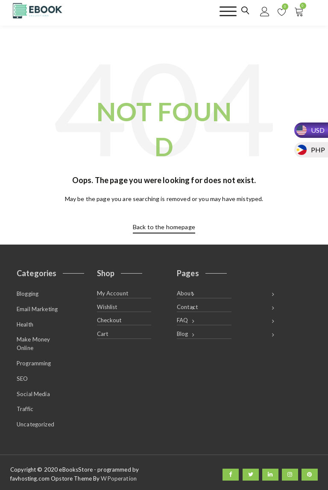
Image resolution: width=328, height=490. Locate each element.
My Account (112, 292)
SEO (22, 376)
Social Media (33, 391)
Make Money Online (33, 342)
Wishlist (107, 306)
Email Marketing (37, 307)
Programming (34, 361)
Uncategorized (35, 420)
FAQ (182, 319)
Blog (182, 332)
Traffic (25, 405)
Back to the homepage (164, 226)
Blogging (27, 292)
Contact (187, 306)
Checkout (109, 319)
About (185, 292)
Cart (102, 332)
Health (25, 322)
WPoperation (118, 474)
